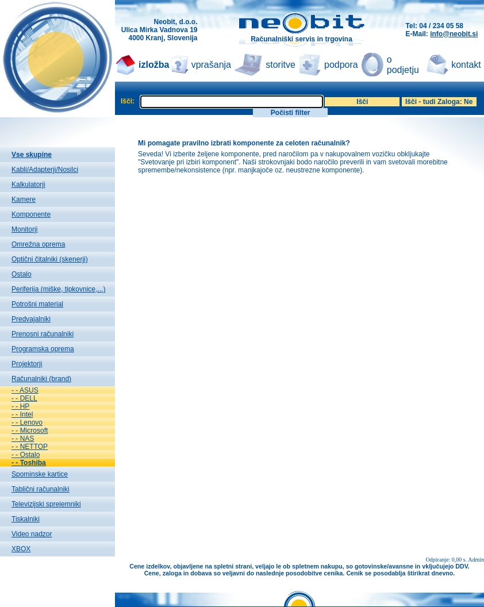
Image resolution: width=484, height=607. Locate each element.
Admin (476, 559)
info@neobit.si (454, 34)
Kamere (23, 199)
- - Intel (22, 414)
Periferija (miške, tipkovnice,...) (58, 289)
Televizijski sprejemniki (46, 504)
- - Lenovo (27, 422)
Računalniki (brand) (41, 379)
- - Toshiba (28, 463)
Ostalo (21, 274)
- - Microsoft (29, 431)
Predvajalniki (31, 319)
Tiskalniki (25, 519)
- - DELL (24, 398)
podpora (341, 65)
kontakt (466, 65)
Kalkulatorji (28, 184)
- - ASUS (25, 390)
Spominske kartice (39, 474)
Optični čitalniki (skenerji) (49, 259)
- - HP (20, 406)
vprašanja (211, 65)
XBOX (20, 549)
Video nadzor (31, 534)
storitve (280, 65)
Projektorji (26, 364)
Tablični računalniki (40, 489)
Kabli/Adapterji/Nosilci (44, 170)
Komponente (31, 214)
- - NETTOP (29, 447)
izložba (154, 65)
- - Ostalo (25, 455)
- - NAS (22, 439)
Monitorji (24, 229)
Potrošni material (37, 304)
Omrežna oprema (38, 244)
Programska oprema (42, 349)
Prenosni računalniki (42, 334)
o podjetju (403, 65)
